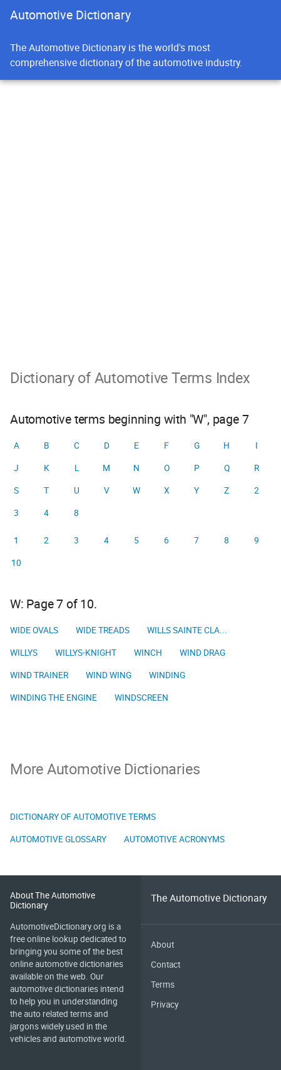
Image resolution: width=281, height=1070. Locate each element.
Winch (148, 652)
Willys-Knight (85, 652)
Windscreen (141, 697)
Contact (165, 964)
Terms (163, 984)
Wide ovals (34, 630)
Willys (24, 652)
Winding (167, 675)
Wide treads (103, 630)
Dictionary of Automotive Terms (83, 816)
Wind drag (202, 652)
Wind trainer (39, 675)
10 (16, 562)
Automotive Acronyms (174, 839)
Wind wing (108, 675)
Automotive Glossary (58, 839)
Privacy (164, 1004)
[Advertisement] (140, 258)
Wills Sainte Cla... (187, 630)
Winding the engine (53, 697)
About (162, 944)
